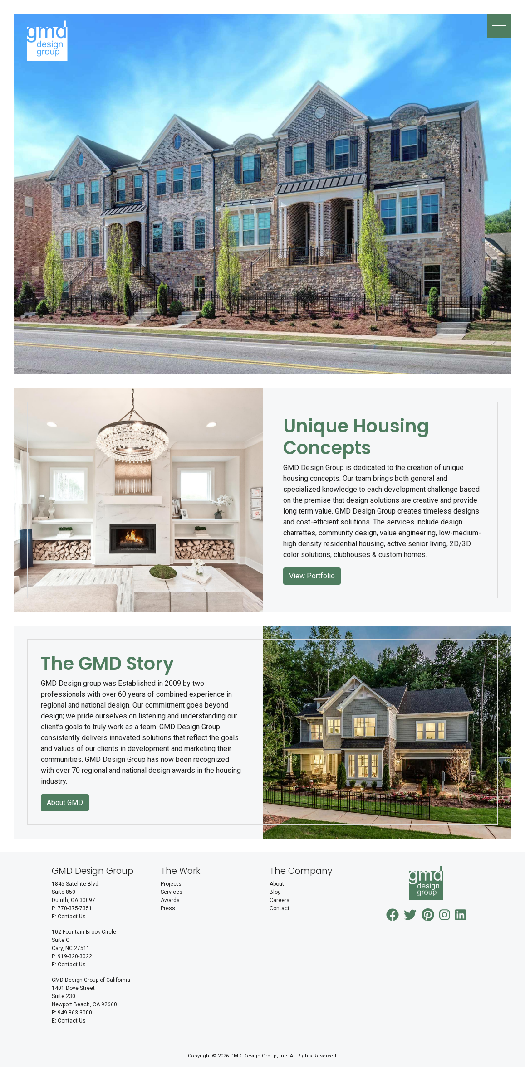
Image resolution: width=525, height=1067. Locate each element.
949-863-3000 (75, 1012)
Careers (279, 900)
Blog (275, 892)
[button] (499, 26)
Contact (279, 908)
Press (168, 908)
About (277, 884)
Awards (170, 900)
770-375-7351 (75, 908)
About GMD (65, 802)
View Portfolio (312, 576)
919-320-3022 (75, 956)
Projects (171, 884)
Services (171, 892)
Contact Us (72, 916)
